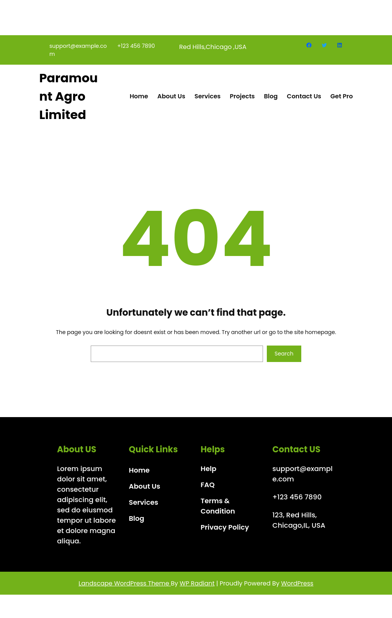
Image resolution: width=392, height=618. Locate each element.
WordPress (297, 588)
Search (283, 358)
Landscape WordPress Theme (124, 588)
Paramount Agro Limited (68, 101)
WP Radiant (197, 588)
